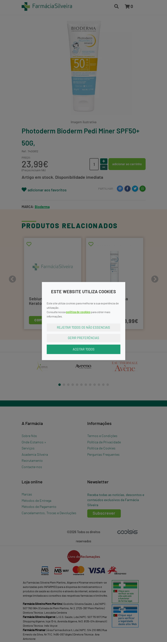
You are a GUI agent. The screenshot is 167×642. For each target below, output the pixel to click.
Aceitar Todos (84, 349)
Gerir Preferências (83, 338)
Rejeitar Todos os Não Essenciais (83, 327)
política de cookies (78, 311)
